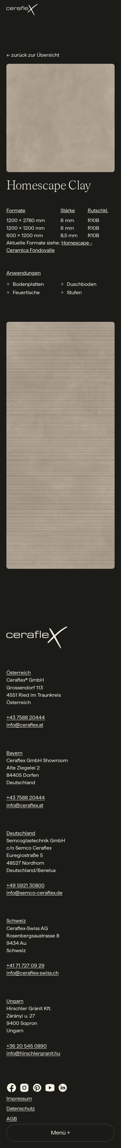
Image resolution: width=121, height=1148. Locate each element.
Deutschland (20, 833)
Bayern (14, 753)
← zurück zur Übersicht (32, 55)
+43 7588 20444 (25, 717)
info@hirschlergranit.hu (33, 1053)
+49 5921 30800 (25, 885)
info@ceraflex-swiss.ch (32, 973)
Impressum (19, 1098)
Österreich (18, 673)
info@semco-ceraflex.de (34, 893)
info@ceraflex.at (24, 725)
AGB (11, 1119)
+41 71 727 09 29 (25, 965)
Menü (60, 1132)
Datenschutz (20, 1108)
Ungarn (14, 1001)
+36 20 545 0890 (26, 1046)
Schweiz (16, 921)
